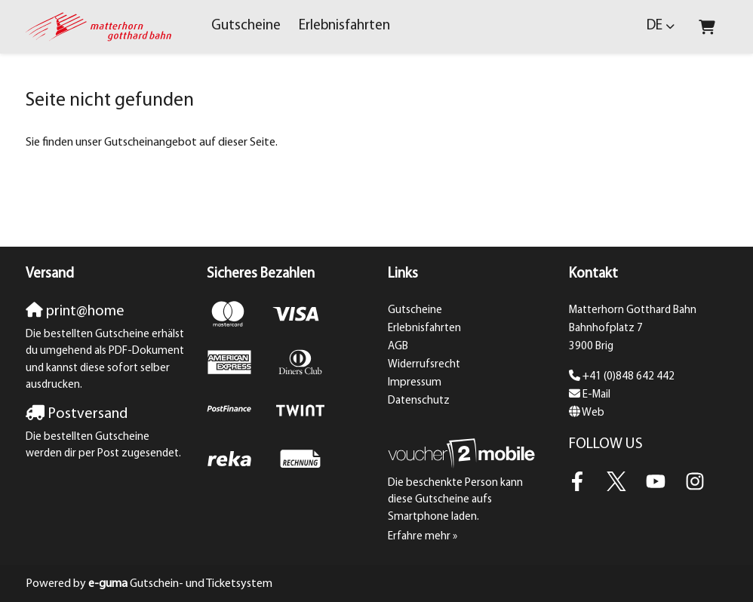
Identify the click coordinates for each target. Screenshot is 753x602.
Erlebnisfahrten (344, 26)
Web (593, 413)
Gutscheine (246, 26)
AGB (398, 346)
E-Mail (596, 395)
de (654, 26)
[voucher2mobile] (463, 453)
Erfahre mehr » (422, 536)
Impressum (414, 383)
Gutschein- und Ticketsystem (180, 584)
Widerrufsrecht (424, 364)
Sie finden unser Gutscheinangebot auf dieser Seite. (152, 143)
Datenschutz (419, 401)
